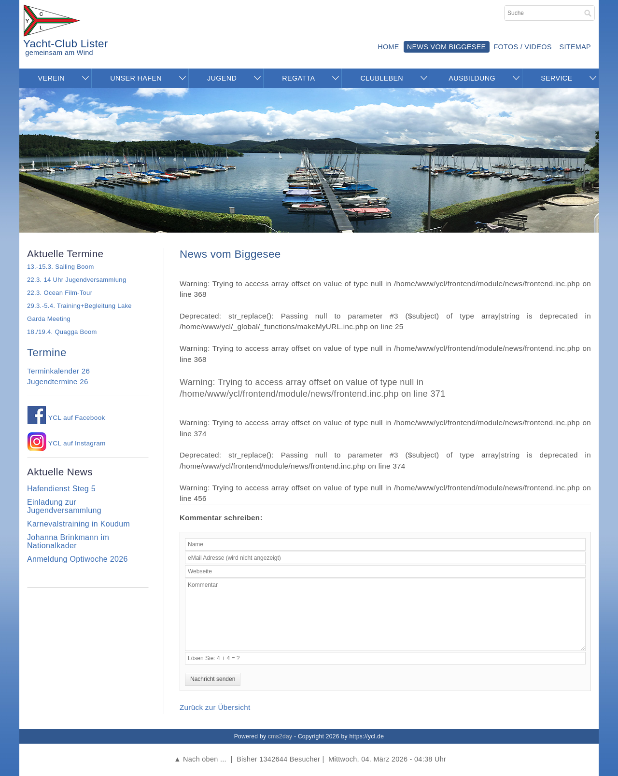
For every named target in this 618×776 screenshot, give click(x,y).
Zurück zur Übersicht (215, 707)
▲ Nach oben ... (200, 759)
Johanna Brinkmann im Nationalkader (68, 541)
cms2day (280, 736)
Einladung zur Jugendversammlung (64, 506)
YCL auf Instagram (66, 443)
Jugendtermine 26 (57, 381)
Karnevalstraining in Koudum (78, 524)
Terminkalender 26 (58, 371)
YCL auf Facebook (66, 417)
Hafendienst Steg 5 (61, 489)
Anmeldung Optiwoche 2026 (77, 559)
